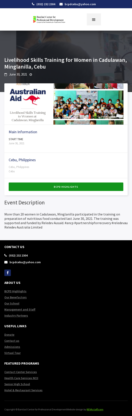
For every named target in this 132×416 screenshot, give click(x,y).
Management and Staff (19, 309)
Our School (11, 303)
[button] (94, 19)
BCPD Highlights (66, 186)
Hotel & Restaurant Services (23, 390)
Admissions (12, 347)
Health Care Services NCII (21, 378)
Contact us (11, 341)
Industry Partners (16, 315)
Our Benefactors (15, 297)
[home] (48, 19)
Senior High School (17, 384)
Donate (9, 335)
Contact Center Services (20, 372)
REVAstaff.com (95, 409)
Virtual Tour (12, 353)
